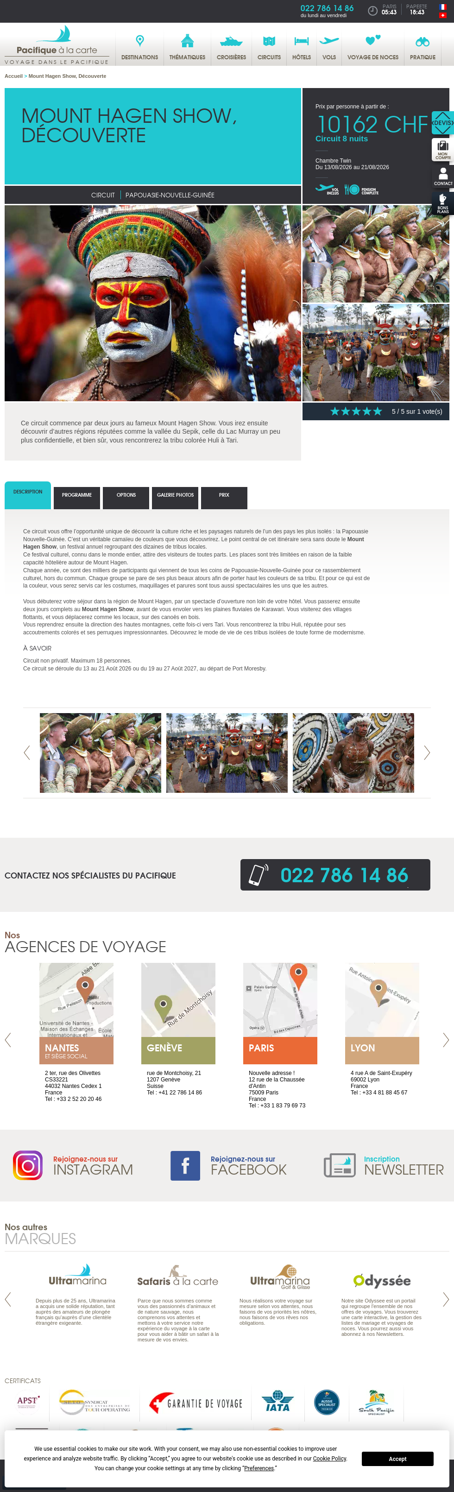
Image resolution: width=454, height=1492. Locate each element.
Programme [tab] (77, 494)
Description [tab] (27, 491)
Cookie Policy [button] (329, 1458)
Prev (27, 753)
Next (427, 753)
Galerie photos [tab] (175, 494)
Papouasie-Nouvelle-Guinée (170, 194)
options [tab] (126, 494)
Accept (398, 1459)
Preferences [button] (259, 1468)
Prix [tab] (224, 494)
